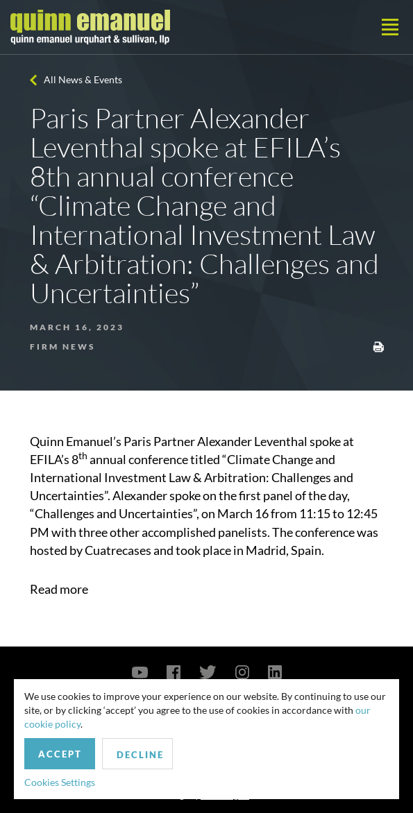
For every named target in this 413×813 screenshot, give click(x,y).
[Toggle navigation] (390, 27)
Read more (59, 589)
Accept (60, 754)
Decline (140, 754)
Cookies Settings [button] (59, 782)
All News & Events (83, 79)
